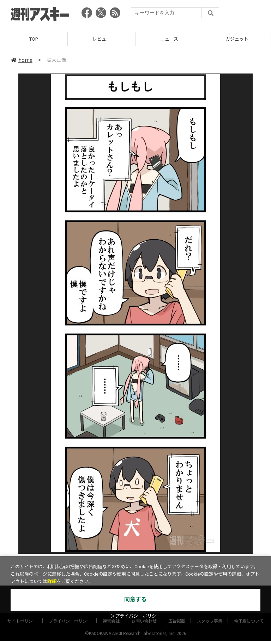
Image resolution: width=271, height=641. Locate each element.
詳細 (51, 581)
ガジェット (236, 38)
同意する (135, 599)
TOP (33, 38)
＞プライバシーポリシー (135, 616)
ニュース (169, 38)
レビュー (101, 38)
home (21, 59)
